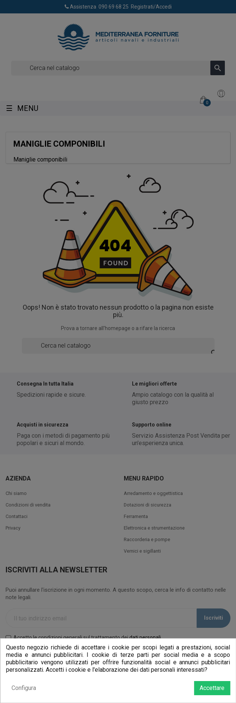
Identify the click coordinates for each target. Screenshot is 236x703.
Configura (24, 687)
